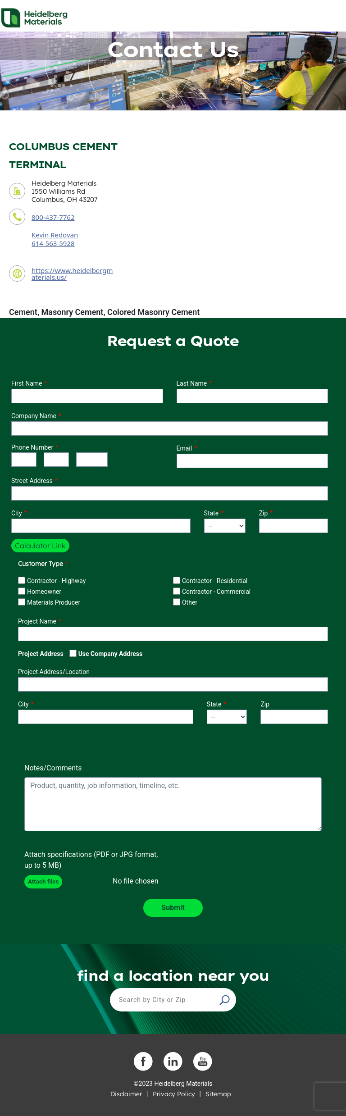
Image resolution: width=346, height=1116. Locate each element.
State (211, 513)
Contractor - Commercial (216, 591)
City (16, 513)
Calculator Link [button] (40, 545)
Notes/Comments (53, 768)
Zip (263, 513)
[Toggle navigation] (331, 15)
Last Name (192, 383)
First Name (26, 383)
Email (184, 448)
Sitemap (218, 1094)
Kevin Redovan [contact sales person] (55, 234)
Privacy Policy (174, 1094)
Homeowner (44, 591)
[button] (225, 999)
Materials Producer (53, 602)
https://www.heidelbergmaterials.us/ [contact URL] (72, 274)
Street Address (32, 480)
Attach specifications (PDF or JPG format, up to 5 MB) (91, 860)
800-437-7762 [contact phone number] (53, 217)
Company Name (33, 415)
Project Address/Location (54, 671)
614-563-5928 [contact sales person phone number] (53, 243)
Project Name (37, 621)
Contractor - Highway (56, 580)
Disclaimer (126, 1094)
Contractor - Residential (215, 580)
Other (189, 602)
